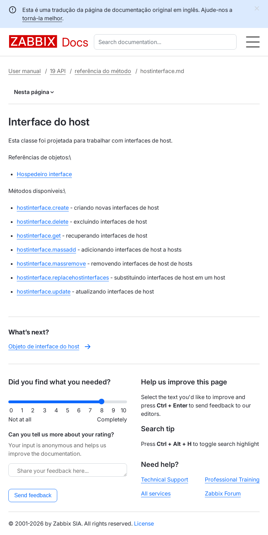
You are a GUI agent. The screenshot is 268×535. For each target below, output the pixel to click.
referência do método (103, 70)
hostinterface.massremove (51, 263)
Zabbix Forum (223, 493)
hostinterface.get (39, 235)
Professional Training (232, 479)
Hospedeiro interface (44, 174)
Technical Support (164, 479)
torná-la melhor (42, 18)
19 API (58, 70)
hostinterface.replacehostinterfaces (63, 277)
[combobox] (166, 42)
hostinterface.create (43, 207)
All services (156, 493)
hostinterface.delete (42, 221)
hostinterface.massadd (46, 249)
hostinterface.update (43, 291)
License (144, 523)
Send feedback (33, 495)
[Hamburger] (253, 42)
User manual (24, 70)
